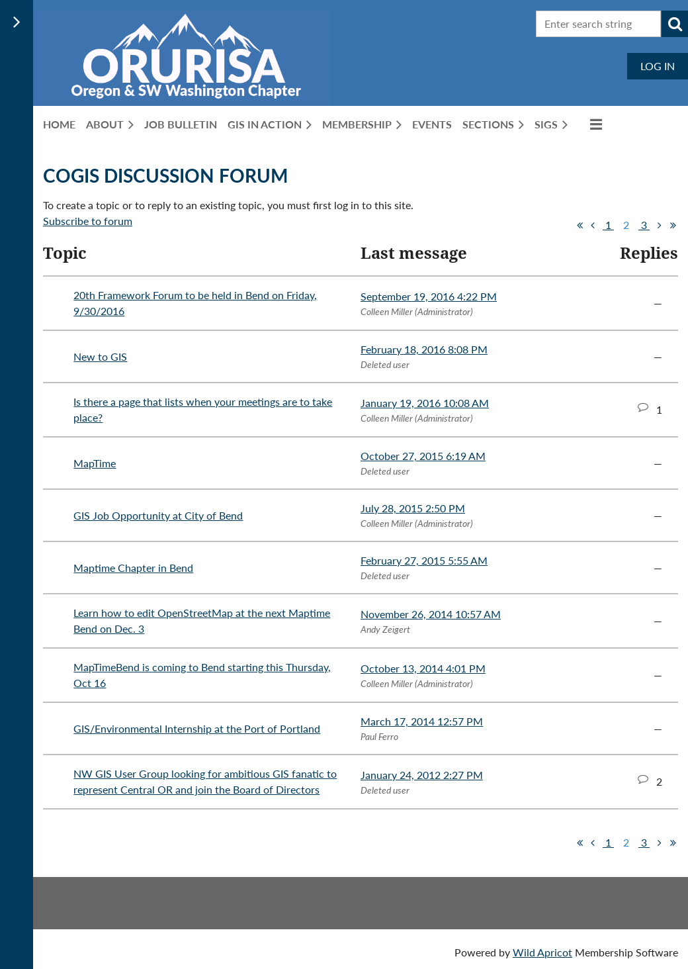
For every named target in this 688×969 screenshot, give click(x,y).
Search (675, 24)
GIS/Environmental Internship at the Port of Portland (196, 728)
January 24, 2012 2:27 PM (422, 774)
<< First (579, 225)
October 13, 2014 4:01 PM (423, 668)
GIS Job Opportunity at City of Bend (158, 515)
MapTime (94, 463)
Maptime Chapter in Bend (133, 567)
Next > (659, 225)
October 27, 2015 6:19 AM (423, 455)
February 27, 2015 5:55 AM (424, 560)
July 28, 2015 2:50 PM (413, 508)
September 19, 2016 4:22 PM (429, 296)
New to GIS (100, 356)
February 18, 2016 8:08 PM (424, 349)
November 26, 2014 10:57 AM (431, 614)
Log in (657, 66)
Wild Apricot (542, 952)
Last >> (672, 225)
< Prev (592, 225)
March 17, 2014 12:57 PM (422, 721)
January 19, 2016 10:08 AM (425, 402)
